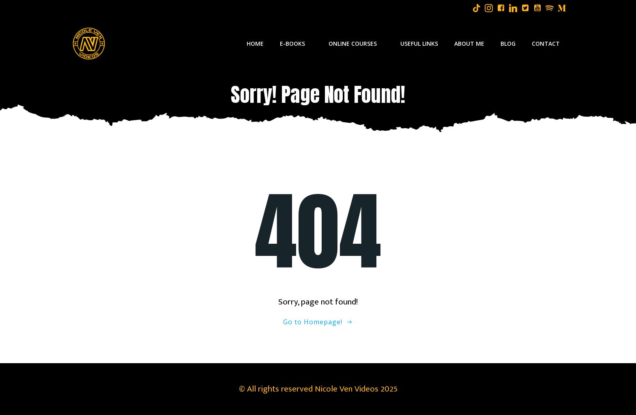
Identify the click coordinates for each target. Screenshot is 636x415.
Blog (508, 43)
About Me (469, 43)
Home (255, 43)
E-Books (296, 43)
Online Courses (356, 43)
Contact (546, 43)
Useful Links (419, 43)
